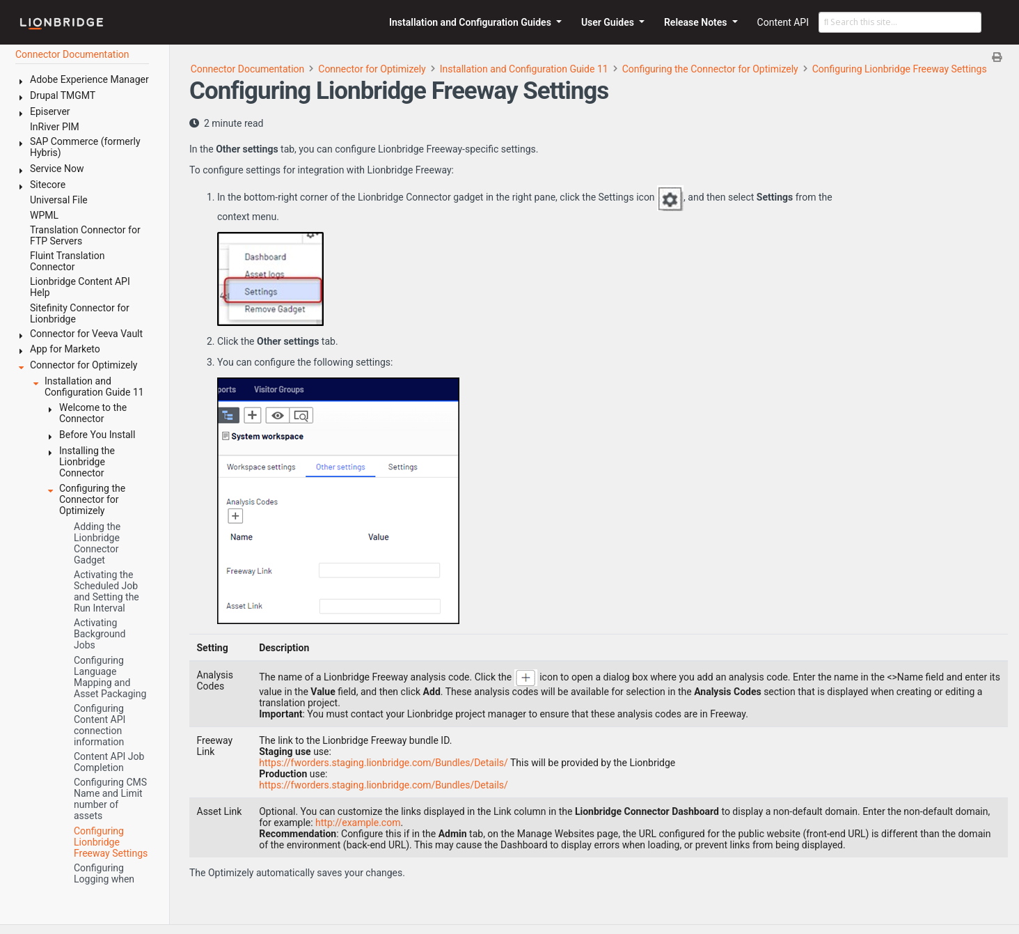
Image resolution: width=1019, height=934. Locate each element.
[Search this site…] (900, 22)
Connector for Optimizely (371, 69)
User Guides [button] (609, 22)
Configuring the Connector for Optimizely (710, 69)
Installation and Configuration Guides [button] (471, 22)
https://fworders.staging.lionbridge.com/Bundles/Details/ (383, 762)
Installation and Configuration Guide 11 (524, 69)
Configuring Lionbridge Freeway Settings (899, 69)
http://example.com (357, 822)
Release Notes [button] (696, 22)
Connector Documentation (248, 69)
